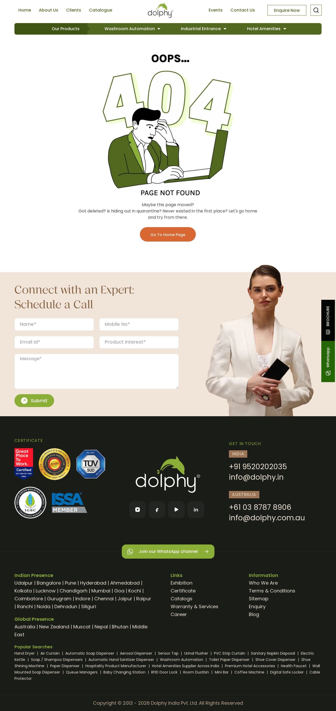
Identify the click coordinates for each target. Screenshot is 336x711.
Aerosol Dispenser (136, 653)
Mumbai (100, 590)
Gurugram (59, 598)
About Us (48, 10)
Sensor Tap (169, 653)
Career (179, 614)
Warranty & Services (194, 606)
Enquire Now (287, 10)
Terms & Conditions (272, 590)
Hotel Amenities (264, 29)
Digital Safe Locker (287, 672)
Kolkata (23, 590)
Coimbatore (28, 598)
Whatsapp (327, 361)
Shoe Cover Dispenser (276, 659)
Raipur (143, 598)
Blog (254, 614)
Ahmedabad (125, 583)
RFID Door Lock (164, 672)
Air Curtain (50, 653)
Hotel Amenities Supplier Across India (186, 666)
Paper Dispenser (65, 666)
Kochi (134, 590)
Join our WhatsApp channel (168, 551)
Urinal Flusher (196, 653)
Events (216, 10)
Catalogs (181, 598)
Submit (34, 400)
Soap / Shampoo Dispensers (57, 659)
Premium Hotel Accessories (250, 666)
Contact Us (242, 10)
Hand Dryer (25, 653)
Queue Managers (82, 672)
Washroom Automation (130, 29)
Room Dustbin (196, 672)
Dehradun (65, 606)
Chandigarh (73, 590)
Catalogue (100, 10)
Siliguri (88, 606)
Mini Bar (222, 672)
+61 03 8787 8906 (260, 507)
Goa (119, 590)
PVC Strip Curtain (230, 653)
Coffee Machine (249, 672)
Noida (43, 606)
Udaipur (23, 583)
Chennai (104, 598)
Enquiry (257, 606)
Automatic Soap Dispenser (90, 653)
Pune (70, 583)
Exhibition (181, 583)
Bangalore (49, 583)
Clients (73, 10)
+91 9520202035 (258, 467)
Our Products (66, 29)
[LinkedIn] (195, 509)
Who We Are (263, 583)
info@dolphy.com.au (267, 518)
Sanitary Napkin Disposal (273, 653)
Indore (82, 598)
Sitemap (259, 598)
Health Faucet (294, 666)
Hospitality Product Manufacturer (116, 666)
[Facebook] (157, 509)
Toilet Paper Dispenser (230, 659)
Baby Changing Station (124, 672)
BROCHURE (327, 320)
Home (24, 10)
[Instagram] (137, 509)
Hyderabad (93, 583)
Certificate (183, 590)
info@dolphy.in (256, 477)
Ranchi (25, 606)
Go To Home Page (167, 234)
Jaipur (125, 598)
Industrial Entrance (201, 29)
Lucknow (46, 590)
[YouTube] (176, 509)
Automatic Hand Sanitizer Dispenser (121, 659)
